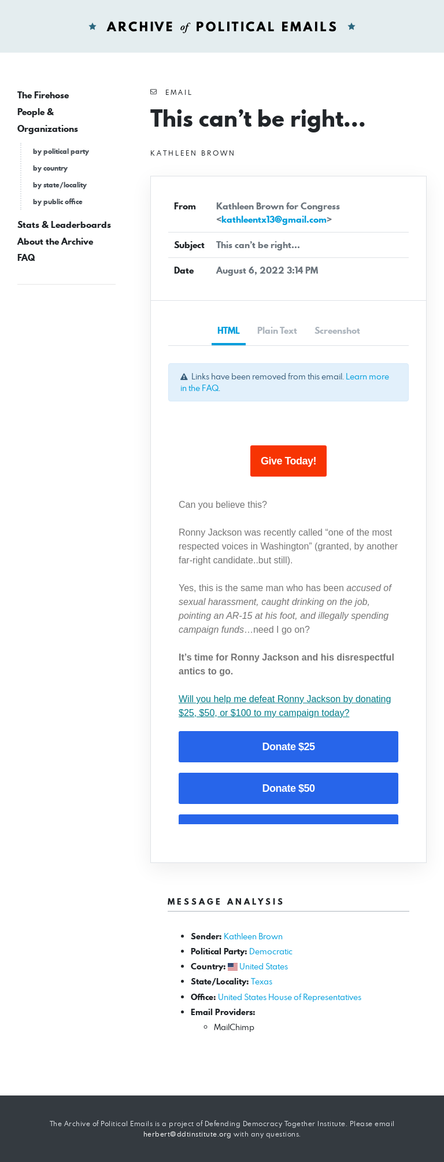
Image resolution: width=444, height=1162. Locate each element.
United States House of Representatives (289, 996)
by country (50, 168)
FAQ (26, 257)
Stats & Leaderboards (64, 224)
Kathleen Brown (253, 936)
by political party (61, 151)
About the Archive (55, 241)
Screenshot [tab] (337, 330)
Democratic (271, 951)
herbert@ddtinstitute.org (187, 1134)
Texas (261, 981)
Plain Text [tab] (277, 330)
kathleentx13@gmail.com (274, 219)
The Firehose (43, 95)
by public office (58, 201)
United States (263, 966)
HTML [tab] (228, 330)
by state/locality (60, 185)
